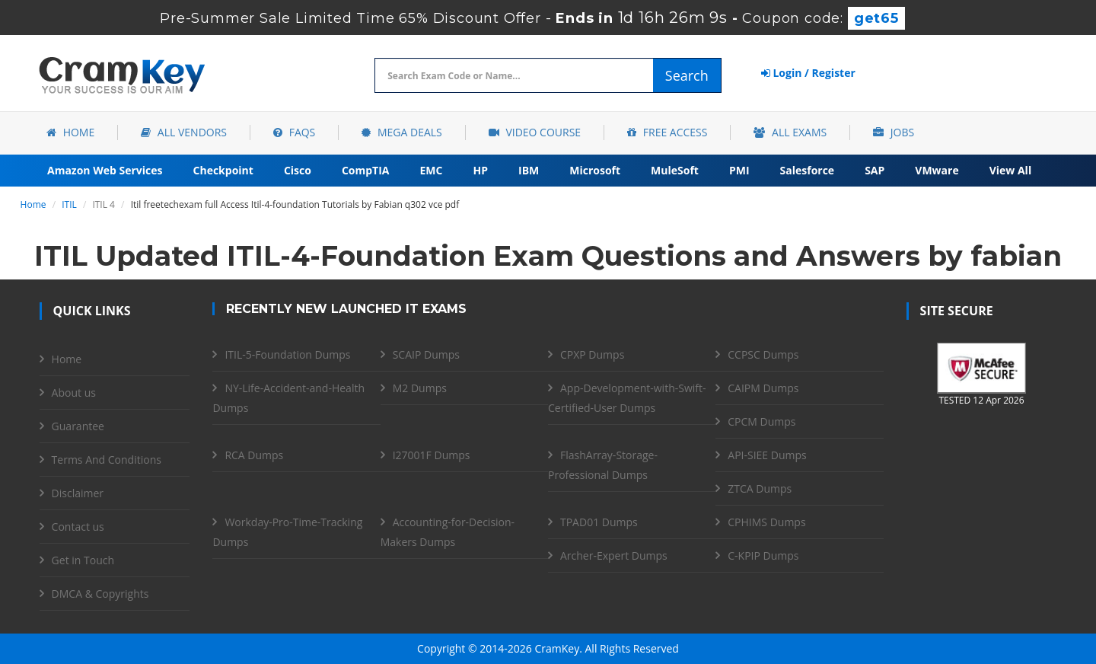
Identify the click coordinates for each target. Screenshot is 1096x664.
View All (1010, 170)
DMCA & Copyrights (100, 593)
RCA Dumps (254, 455)
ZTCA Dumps (760, 488)
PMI (739, 170)
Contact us (78, 526)
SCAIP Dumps (426, 354)
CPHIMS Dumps (766, 522)
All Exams (790, 132)
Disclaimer (78, 493)
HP (480, 170)
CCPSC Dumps (763, 354)
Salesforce (807, 170)
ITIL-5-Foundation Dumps (287, 354)
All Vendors (184, 132)
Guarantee (78, 426)
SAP (874, 170)
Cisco (297, 170)
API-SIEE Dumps (767, 455)
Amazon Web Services (105, 170)
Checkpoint (223, 170)
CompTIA (366, 170)
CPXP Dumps (592, 354)
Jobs (893, 132)
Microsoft (594, 170)
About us (74, 392)
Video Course (535, 132)
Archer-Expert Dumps (613, 555)
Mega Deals (401, 132)
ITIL (69, 204)
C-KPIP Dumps (763, 555)
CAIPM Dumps (763, 388)
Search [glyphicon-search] (687, 75)
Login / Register (808, 72)
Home (70, 132)
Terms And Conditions (106, 459)
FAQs (294, 132)
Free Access (667, 132)
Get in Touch (83, 560)
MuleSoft (675, 170)
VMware (936, 170)
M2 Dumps (420, 388)
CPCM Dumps (761, 421)
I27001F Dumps (431, 455)
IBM (528, 170)
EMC (431, 170)
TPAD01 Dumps (599, 522)
